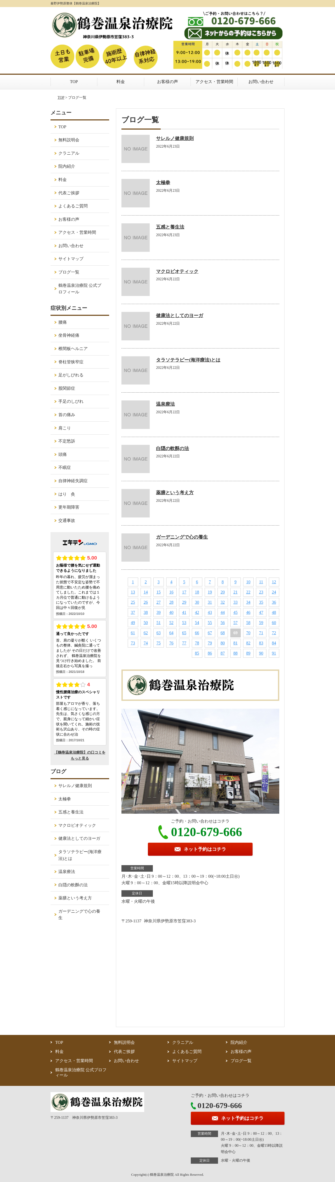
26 (146, 602)
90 (261, 653)
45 (235, 612)
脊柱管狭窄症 (70, 362)
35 (261, 602)
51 (159, 622)
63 (159, 633)
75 (159, 643)
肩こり (64, 428)
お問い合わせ (260, 81)
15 (159, 592)
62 (146, 633)
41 (184, 612)
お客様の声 (167, 81)
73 (133, 643)
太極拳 (163, 182)
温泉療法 (165, 404)
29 (184, 602)
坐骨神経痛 (68, 335)
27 (159, 602)
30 (197, 602)
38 (146, 612)
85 (197, 653)
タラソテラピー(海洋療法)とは (188, 360)
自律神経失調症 (73, 481)
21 (235, 592)
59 (261, 622)
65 (184, 633)
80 (223, 643)
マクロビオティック (177, 271)
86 (210, 653)
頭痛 (62, 454)
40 (171, 612)
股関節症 (66, 388)
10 (248, 582)
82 (248, 643)
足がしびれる (70, 375)
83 (261, 643)
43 (210, 612)
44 (223, 612)
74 (146, 643)
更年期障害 (68, 507)
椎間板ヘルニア (73, 348)
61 (133, 633)
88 (235, 653)
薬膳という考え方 (175, 492)
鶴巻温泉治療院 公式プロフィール (79, 288)
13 (133, 592)
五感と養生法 (170, 227)
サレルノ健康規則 (175, 138)
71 (261, 633)
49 (133, 622)
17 (184, 592)
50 (146, 622)
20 (223, 592)
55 (210, 622)
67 (210, 633)
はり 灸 (66, 494)
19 (210, 592)
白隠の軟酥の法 (172, 448)
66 (197, 633)
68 (223, 633)
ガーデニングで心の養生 (182, 537)
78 (197, 643)
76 (171, 643)
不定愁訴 (66, 441)
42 (197, 612)
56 (223, 622)
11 (261, 582)
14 (146, 592)
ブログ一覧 (68, 272)
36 (274, 602)
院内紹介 (66, 166)
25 (133, 602)
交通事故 (66, 520)
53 (184, 622)
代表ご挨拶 (68, 193)
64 (171, 633)
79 (210, 643)
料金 (120, 81)
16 (171, 592)
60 (274, 622)
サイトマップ (70, 259)
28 (171, 602)
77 (184, 643)
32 (223, 602)
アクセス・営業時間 (214, 81)
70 (248, 633)
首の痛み (66, 414)
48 (274, 612)
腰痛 (62, 322)
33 (235, 602)
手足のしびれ (70, 401)
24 (274, 592)
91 (274, 653)
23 (261, 592)
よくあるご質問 (73, 206)
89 (248, 653)
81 (235, 643)
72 (274, 633)
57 (235, 622)
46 (248, 612)
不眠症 (64, 467)
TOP (74, 81)
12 (274, 582)
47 (261, 612)
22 (248, 592)
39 (159, 612)
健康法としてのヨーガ (179, 315)
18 (197, 592)
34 (248, 602)
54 (197, 622)
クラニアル (68, 153)
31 (210, 602)
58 (248, 622)
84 (274, 643)
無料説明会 (68, 140)
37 (133, 612)
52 (171, 622)
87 (223, 653)
